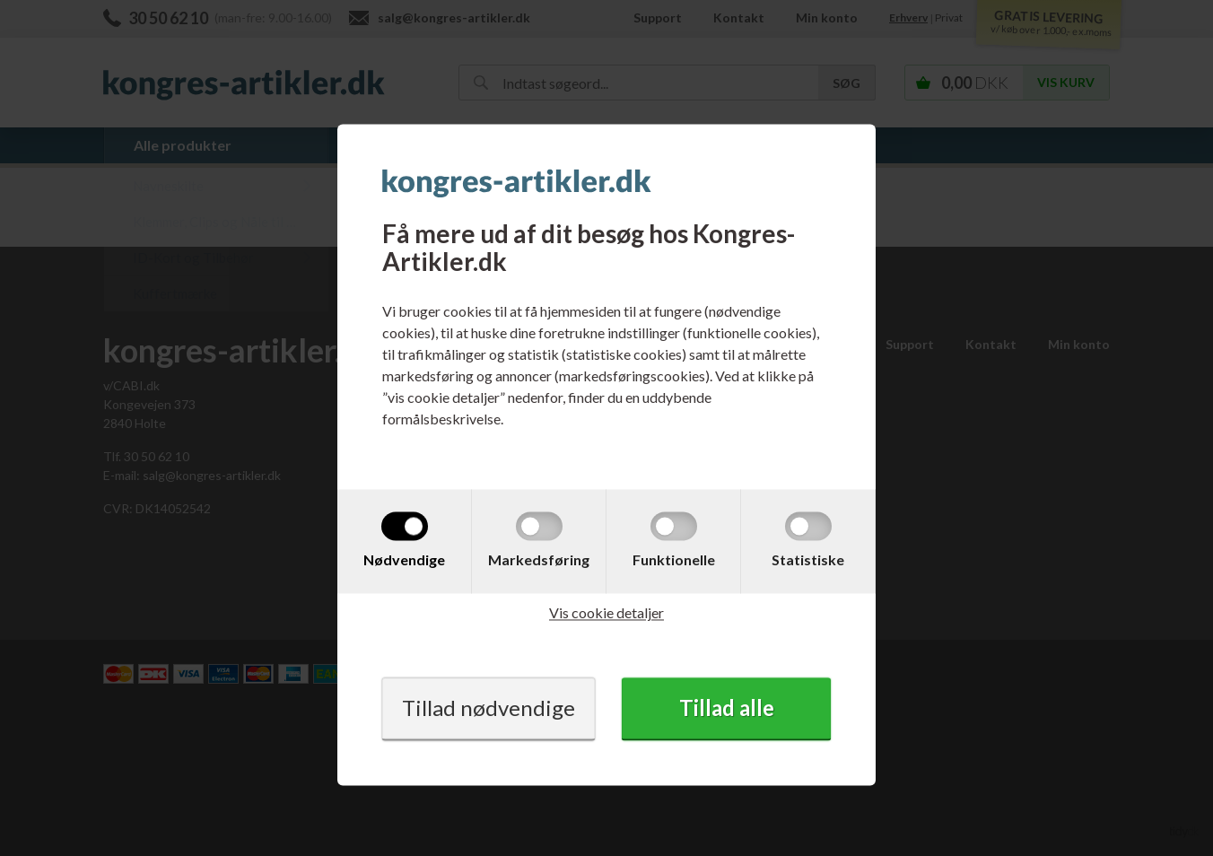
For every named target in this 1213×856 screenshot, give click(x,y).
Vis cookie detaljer (606, 613)
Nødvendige (404, 560)
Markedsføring (538, 560)
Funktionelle (674, 560)
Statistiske (808, 560)
